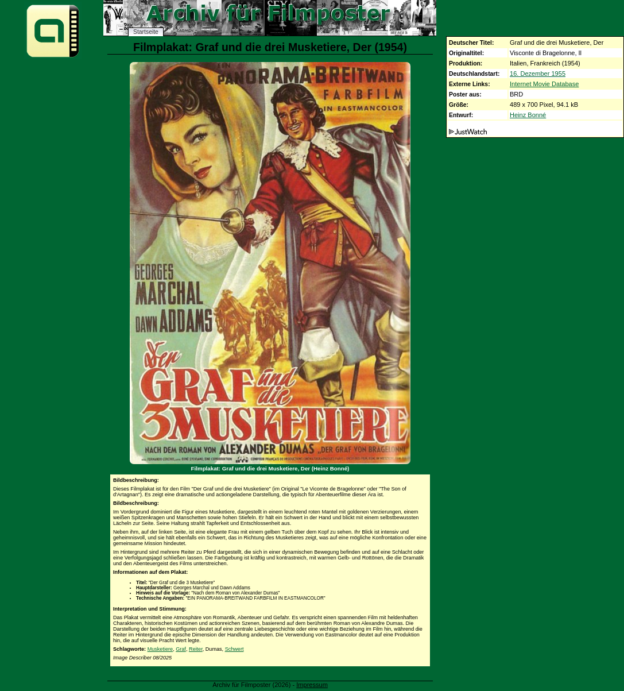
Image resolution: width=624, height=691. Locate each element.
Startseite (145, 32)
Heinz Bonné (528, 114)
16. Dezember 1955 (537, 73)
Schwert (234, 649)
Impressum (312, 684)
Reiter (196, 649)
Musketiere (160, 649)
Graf (181, 649)
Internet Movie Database (544, 83)
